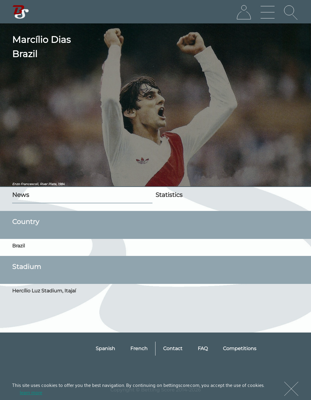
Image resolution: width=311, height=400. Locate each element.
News (20, 194)
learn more (31, 392)
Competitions (239, 348)
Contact (173, 348)
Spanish (105, 348)
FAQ (203, 348)
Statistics (169, 194)
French (139, 348)
